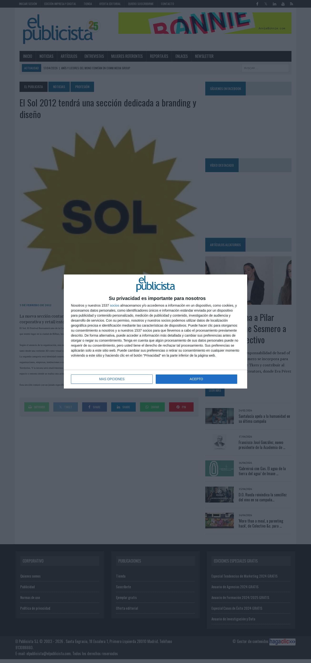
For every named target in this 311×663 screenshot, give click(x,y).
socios (114, 305)
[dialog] (155, 331)
